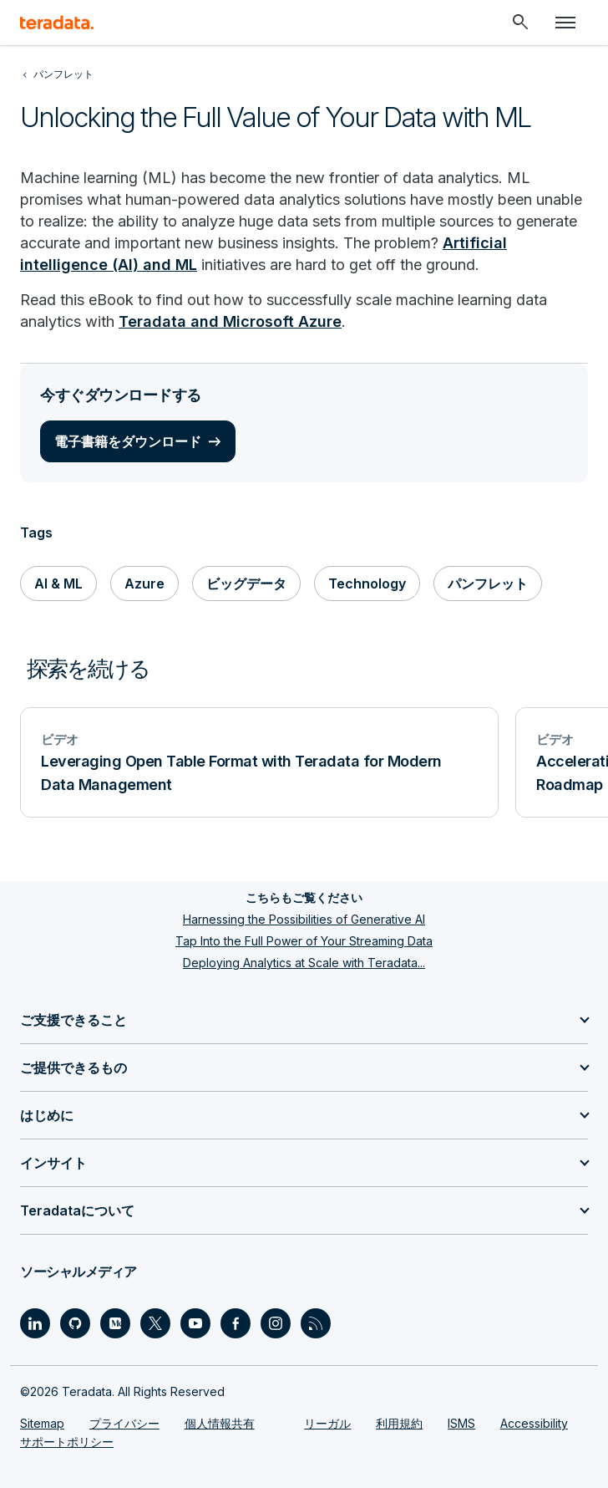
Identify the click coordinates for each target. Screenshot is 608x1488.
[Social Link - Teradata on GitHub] (75, 1323)
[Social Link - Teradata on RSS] (316, 1323)
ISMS (461, 1423)
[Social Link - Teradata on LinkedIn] (35, 1323)
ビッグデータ (246, 583)
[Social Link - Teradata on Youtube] (195, 1323)
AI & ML (58, 583)
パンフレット (488, 583)
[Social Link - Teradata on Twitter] (155, 1323)
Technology (367, 583)
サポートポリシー (67, 1441)
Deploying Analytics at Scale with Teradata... (304, 962)
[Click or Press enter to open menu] (565, 22)
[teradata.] (57, 23)
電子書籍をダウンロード (127, 441)
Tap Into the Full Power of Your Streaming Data (304, 941)
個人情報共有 (220, 1423)
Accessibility (534, 1423)
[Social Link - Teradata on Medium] (115, 1323)
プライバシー (124, 1423)
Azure (144, 583)
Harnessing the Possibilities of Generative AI (304, 919)
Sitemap (42, 1423)
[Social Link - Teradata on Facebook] (235, 1323)
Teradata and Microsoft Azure (230, 321)
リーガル (327, 1423)
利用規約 (399, 1423)
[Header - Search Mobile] (520, 22)
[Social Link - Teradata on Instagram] (276, 1323)
